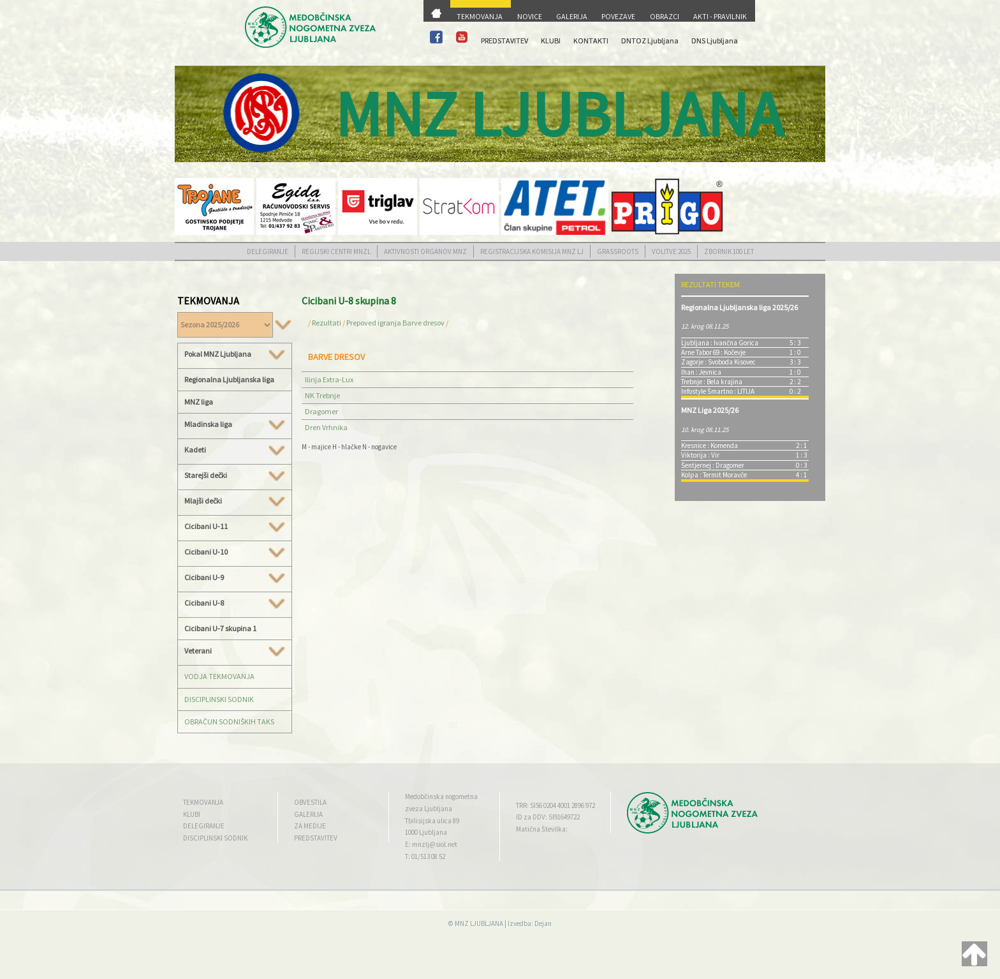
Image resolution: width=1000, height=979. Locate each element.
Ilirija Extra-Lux (329, 379)
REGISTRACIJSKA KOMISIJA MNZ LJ (532, 251)
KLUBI (551, 40)
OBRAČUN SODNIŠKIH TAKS (229, 721)
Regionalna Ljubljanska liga (229, 379)
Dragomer (321, 411)
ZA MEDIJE (310, 825)
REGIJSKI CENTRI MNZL (336, 251)
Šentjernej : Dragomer (712, 465)
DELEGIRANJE (267, 251)
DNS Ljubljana (714, 40)
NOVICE (529, 16)
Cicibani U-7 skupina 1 (220, 628)
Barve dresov (423, 322)
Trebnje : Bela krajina (711, 381)
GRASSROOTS (617, 251)
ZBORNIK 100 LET (729, 251)
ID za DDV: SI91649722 (548, 816)
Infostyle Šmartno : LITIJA (717, 391)
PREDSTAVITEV (504, 40)
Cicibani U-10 (234, 552)
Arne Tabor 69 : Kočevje (713, 352)
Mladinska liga (234, 424)
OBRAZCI (664, 16)
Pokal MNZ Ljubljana (234, 354)
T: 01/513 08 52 (425, 856)
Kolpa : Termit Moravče (714, 474)
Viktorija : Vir (700, 455)
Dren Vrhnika (326, 427)
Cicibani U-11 (234, 526)
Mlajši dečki (234, 501)
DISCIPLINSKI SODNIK (219, 699)
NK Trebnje (322, 395)
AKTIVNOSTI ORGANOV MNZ (425, 251)
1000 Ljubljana (426, 832)
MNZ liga (198, 402)
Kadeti (234, 449)
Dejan (543, 923)
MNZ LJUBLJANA (479, 923)
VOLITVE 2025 (671, 251)
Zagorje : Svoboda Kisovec (718, 361)
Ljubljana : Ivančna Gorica (719, 342)
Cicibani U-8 (234, 603)
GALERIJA (571, 16)
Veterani (234, 650)
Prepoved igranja (374, 322)
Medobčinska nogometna (441, 796)
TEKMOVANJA (480, 16)
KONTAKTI (590, 40)
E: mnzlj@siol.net (431, 844)
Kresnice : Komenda (709, 445)
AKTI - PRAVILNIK (720, 16)
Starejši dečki (234, 475)
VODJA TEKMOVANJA (219, 676)
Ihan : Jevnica (701, 372)
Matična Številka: (542, 829)
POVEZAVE (618, 16)
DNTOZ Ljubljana (650, 40)
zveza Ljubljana (428, 808)
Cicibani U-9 (234, 577)
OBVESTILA (310, 802)
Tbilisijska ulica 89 (432, 820)
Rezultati (326, 322)
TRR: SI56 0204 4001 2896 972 (555, 805)
